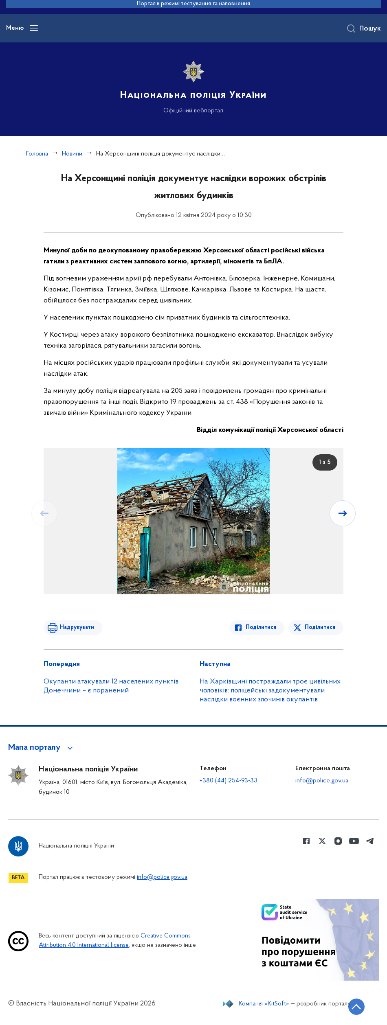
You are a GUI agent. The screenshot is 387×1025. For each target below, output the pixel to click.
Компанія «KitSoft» (264, 1004)
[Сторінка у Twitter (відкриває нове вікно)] (322, 841)
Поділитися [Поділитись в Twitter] (320, 627)
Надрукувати (77, 627)
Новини (72, 154)
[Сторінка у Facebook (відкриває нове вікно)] (306, 841)
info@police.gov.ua (321, 781)
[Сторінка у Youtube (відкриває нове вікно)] (354, 841)
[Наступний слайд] (343, 513)
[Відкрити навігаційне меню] (34, 28)
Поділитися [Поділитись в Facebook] (261, 627)
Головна (37, 154)
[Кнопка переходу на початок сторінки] (356, 1007)
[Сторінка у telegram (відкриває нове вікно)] (370, 841)
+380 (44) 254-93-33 (228, 781)
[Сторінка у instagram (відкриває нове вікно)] (338, 841)
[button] (41, 748)
